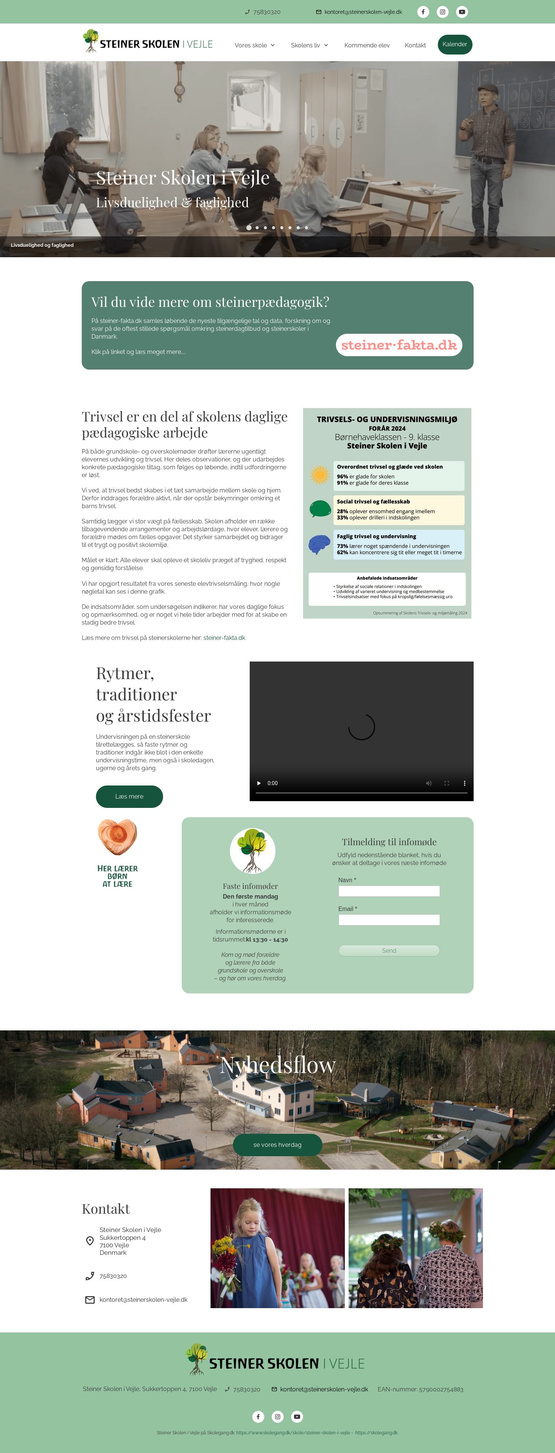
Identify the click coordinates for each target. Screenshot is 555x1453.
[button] (249, 227)
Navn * (347, 880)
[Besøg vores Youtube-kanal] (462, 12)
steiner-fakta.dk (224, 637)
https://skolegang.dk (375, 1432)
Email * (348, 909)
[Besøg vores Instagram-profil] (443, 12)
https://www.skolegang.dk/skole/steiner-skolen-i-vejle (293, 1432)
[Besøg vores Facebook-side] (423, 12)
